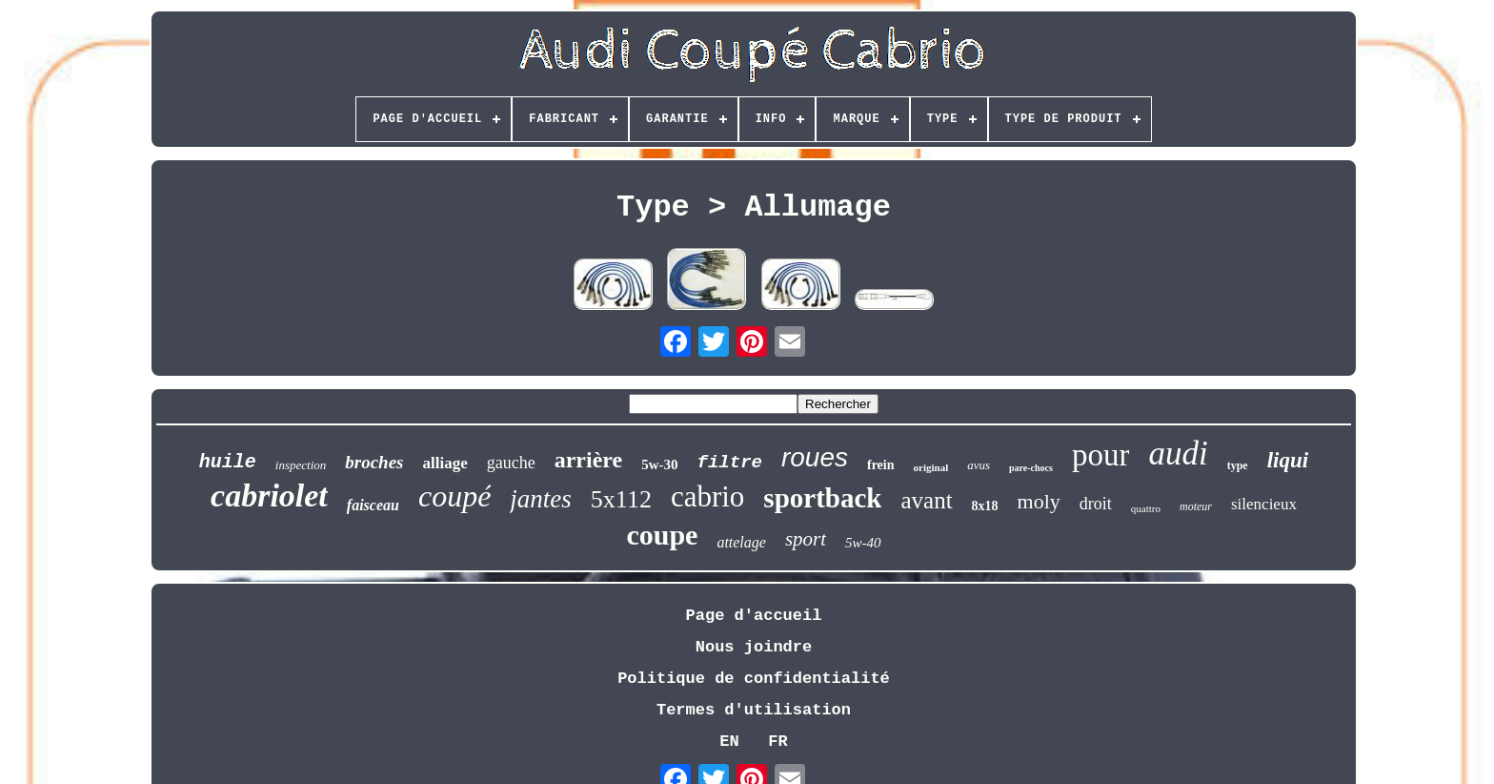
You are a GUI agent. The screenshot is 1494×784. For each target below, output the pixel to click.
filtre (729, 462)
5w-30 (659, 464)
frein (881, 465)
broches (374, 462)
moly (1039, 501)
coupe (661, 534)
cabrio (707, 496)
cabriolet (269, 495)
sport (805, 538)
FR (777, 741)
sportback (822, 498)
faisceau (373, 505)
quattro (1146, 508)
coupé (454, 496)
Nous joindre (754, 647)
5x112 (621, 499)
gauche (511, 462)
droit (1096, 503)
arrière (589, 459)
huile (227, 462)
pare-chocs (1031, 468)
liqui (1287, 460)
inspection (300, 465)
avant (926, 500)
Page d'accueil (754, 616)
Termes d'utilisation (753, 710)
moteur (1196, 506)
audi (1177, 453)
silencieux (1264, 504)
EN (728, 741)
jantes (541, 499)
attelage (741, 542)
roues (814, 457)
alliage (445, 463)
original (931, 467)
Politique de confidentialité (753, 679)
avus (978, 465)
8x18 (985, 506)
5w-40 (863, 542)
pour (1101, 455)
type (1237, 465)
